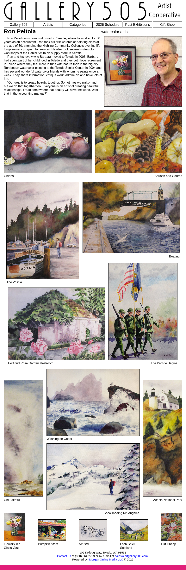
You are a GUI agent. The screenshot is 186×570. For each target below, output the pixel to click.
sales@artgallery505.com (131, 556)
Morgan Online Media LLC (106, 559)
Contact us (64, 556)
